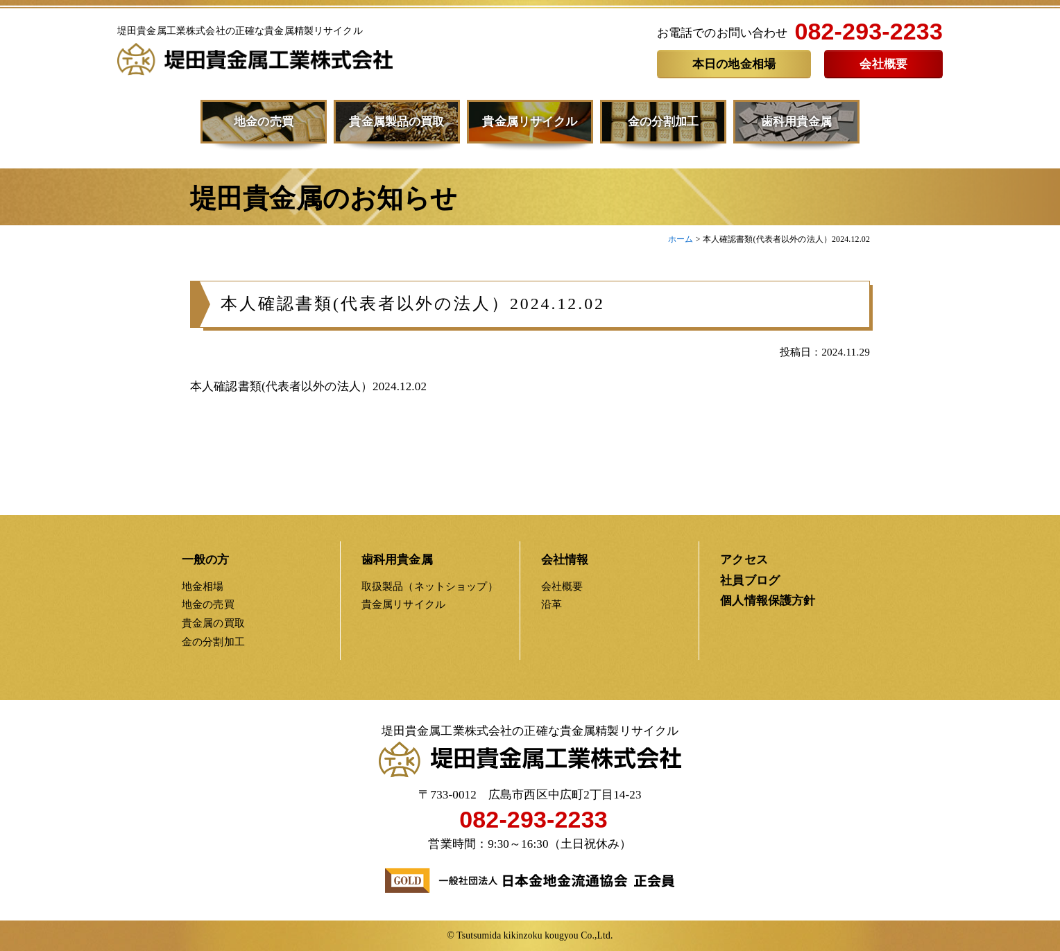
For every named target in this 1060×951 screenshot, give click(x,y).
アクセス (744, 559)
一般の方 (206, 559)
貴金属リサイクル (529, 121)
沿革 (551, 604)
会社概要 (883, 64)
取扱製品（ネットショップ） (429, 586)
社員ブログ (750, 580)
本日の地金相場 (734, 64)
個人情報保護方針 (767, 600)
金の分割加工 (663, 121)
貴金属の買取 (213, 623)
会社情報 (565, 559)
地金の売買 (263, 121)
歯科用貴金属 (796, 121)
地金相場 (203, 586)
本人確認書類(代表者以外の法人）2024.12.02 (413, 311)
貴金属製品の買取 (396, 121)
